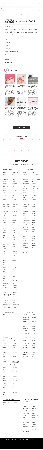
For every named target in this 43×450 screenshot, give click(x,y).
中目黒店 (13, 180)
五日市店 (34, 353)
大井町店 (4, 210)
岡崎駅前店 (14, 344)
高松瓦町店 (5, 405)
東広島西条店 (26, 348)
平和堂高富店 (14, 368)
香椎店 (24, 425)
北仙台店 (25, 332)
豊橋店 (4, 351)
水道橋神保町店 (15, 205)
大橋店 (24, 416)
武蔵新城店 (14, 231)
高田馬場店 (14, 268)
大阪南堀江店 (34, 217)
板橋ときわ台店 (6, 207)
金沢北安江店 (5, 379)
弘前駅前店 (34, 316)
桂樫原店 (34, 230)
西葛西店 (4, 185)
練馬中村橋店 (5, 187)
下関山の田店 (26, 344)
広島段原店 (25, 353)
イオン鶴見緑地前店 (27, 221)
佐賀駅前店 (34, 414)
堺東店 (24, 173)
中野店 (13, 210)
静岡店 (4, 395)
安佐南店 (25, 351)
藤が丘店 (4, 370)
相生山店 (13, 375)
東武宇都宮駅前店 (15, 306)
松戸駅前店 (5, 259)
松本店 (13, 388)
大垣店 (13, 391)
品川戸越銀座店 (6, 234)
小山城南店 (14, 303)
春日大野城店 (34, 409)
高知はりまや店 (6, 403)
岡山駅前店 (25, 358)
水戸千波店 (14, 308)
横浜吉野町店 (5, 288)
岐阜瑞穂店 (14, 358)
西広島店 (25, 346)
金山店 (13, 384)
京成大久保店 (5, 245)
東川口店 (13, 277)
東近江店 (25, 189)
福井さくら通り (15, 372)
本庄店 (4, 221)
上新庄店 (34, 201)
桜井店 (33, 244)
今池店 (4, 384)
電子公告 (14, 440)
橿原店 (24, 194)
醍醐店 (33, 233)
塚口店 (24, 242)
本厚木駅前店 (14, 293)
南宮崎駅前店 (26, 414)
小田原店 (4, 250)
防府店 (33, 344)
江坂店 (33, 221)
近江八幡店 (25, 253)
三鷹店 (13, 266)
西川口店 (4, 277)
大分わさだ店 (34, 407)
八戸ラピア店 (26, 334)
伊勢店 (13, 355)
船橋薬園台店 (5, 299)
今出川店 (25, 233)
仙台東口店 (25, 329)
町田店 (4, 270)
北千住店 (4, 263)
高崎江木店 (14, 198)
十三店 (33, 205)
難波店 (24, 217)
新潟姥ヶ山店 (14, 353)
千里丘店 (34, 203)
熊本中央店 (34, 430)
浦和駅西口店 (5, 238)
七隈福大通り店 (26, 409)
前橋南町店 (5, 266)
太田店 (4, 223)
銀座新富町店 (5, 201)
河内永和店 (34, 196)
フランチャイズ (21, 442)
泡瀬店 (33, 405)
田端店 (4, 241)
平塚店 (13, 284)
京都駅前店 (25, 180)
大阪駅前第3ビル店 (27, 178)
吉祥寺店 (13, 238)
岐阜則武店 (5, 362)
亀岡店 (24, 214)
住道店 (33, 194)
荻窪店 (4, 178)
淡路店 (24, 203)
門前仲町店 (14, 201)
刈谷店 (4, 388)
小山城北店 (5, 303)
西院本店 (34, 228)
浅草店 (13, 263)
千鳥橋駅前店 (34, 185)
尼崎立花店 (34, 242)
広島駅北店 (34, 348)
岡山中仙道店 (34, 358)
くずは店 (25, 226)
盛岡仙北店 (34, 318)
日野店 (13, 270)
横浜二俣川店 (14, 291)
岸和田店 (25, 187)
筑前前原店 (34, 428)
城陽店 (33, 178)
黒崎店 (24, 430)
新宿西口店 (5, 196)
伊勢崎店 (13, 223)
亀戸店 (13, 196)
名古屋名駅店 (14, 382)
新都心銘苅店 (26, 432)
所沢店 (13, 275)
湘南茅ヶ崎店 (14, 282)
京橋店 (33, 219)
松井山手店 (34, 237)
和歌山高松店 (34, 246)
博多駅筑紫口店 (26, 423)
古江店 (33, 346)
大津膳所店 (25, 251)
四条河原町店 (26, 230)
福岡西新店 (25, 428)
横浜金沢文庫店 (6, 205)
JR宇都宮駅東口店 (6, 306)
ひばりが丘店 (5, 212)
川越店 (4, 275)
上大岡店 (4, 214)
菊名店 (13, 236)
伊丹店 (24, 191)
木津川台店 (25, 237)
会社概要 (8, 440)
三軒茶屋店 (14, 234)
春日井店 (4, 348)
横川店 (33, 351)
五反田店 (4, 194)
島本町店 (25, 196)
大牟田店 (34, 418)
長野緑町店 (5, 391)
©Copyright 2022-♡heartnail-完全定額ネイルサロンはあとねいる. (21, 448)
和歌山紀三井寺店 (26, 212)
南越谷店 (4, 279)
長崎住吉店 (34, 412)
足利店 (13, 189)
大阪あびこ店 (26, 205)
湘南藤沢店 (14, 295)
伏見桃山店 (25, 235)
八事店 (13, 379)
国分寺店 (4, 231)
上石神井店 (5, 236)
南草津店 (34, 251)
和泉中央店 (34, 223)
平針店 (4, 344)
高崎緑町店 (5, 226)
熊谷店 (13, 279)
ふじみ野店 (5, 252)
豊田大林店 (5, 377)
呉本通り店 (25, 355)
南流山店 (13, 245)
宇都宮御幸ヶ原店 (6, 308)
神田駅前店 (14, 182)
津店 (4, 358)
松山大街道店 (14, 403)
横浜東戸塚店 (14, 217)
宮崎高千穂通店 (35, 416)
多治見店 (13, 366)
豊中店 (33, 198)
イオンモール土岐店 (7, 366)
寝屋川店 (34, 207)
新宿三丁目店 (14, 191)
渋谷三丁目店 (14, 254)
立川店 (4, 268)
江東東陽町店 (5, 247)
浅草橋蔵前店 (14, 185)
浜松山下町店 (14, 393)
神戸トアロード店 (35, 191)
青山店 (13, 259)
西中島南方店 (26, 182)
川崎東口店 (5, 254)
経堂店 (13, 243)
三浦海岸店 (5, 293)
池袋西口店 (5, 173)
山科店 (33, 235)
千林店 (24, 210)
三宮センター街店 (35, 189)
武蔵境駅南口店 (15, 173)
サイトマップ (34, 440)
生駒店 (24, 246)
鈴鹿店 (4, 382)
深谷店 (13, 219)
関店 (4, 360)
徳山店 (33, 342)
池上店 (13, 203)
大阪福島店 (25, 219)
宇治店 (24, 239)
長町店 (24, 327)
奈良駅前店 (25, 244)
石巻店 (33, 325)
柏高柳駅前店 (5, 301)
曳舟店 (13, 250)
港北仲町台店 (14, 288)
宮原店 (13, 229)
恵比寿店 (4, 182)
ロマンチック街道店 (36, 180)
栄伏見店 (13, 342)
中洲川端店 (34, 425)
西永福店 (13, 241)
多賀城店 (25, 316)
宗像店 (24, 418)
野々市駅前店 (14, 377)
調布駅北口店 (5, 180)
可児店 (4, 368)
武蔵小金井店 (14, 212)
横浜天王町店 (14, 252)
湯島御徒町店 (14, 261)
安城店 (13, 386)
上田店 (4, 353)
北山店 (33, 182)
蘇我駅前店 (14, 221)
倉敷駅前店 (34, 355)
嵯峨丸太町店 (34, 173)
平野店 (33, 187)
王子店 (13, 178)
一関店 (33, 332)
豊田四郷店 (14, 346)
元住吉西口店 (14, 187)
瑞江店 (4, 189)
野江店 (33, 212)
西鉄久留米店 (26, 405)
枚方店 (33, 226)
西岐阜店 (4, 393)
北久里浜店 (5, 229)
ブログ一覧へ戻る (21, 128)
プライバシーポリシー (24, 440)
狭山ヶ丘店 (5, 282)
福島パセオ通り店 (26, 325)
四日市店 (13, 360)
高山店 (4, 355)
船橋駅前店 (14, 299)
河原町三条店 (26, 185)
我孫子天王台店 (15, 301)
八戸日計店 (34, 334)
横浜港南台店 (14, 286)
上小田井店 (5, 375)
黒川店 (13, 370)
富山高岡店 (14, 351)
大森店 (4, 198)
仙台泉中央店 (26, 320)
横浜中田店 (5, 286)
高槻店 (24, 201)
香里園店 (25, 207)
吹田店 (24, 223)
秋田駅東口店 (26, 318)
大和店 (13, 214)
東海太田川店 (5, 342)
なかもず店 (34, 210)
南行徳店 (4, 243)
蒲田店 (4, 203)
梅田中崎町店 (34, 214)
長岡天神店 (25, 228)
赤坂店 (33, 423)
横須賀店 (4, 219)
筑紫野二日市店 (26, 421)
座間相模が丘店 (6, 284)
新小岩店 (13, 247)
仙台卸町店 (34, 327)
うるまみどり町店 (26, 407)
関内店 (4, 291)
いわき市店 (34, 320)
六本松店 (25, 412)
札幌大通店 (5, 316)
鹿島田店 (13, 194)
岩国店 (24, 342)
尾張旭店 (13, 348)
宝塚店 (33, 239)
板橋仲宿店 (14, 207)
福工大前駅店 (34, 421)
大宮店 (4, 191)
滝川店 (13, 316)
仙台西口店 (34, 329)
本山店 (4, 386)
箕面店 (24, 198)
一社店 (4, 372)
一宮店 (4, 346)
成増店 (4, 261)
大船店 (4, 217)
